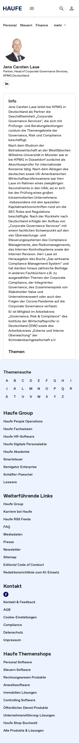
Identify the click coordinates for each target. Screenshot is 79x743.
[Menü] (32, 8)
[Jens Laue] (6, 83)
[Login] (71, 8)
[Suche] (61, 8)
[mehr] (60, 25)
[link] (10, 25)
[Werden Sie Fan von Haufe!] (5, 594)
